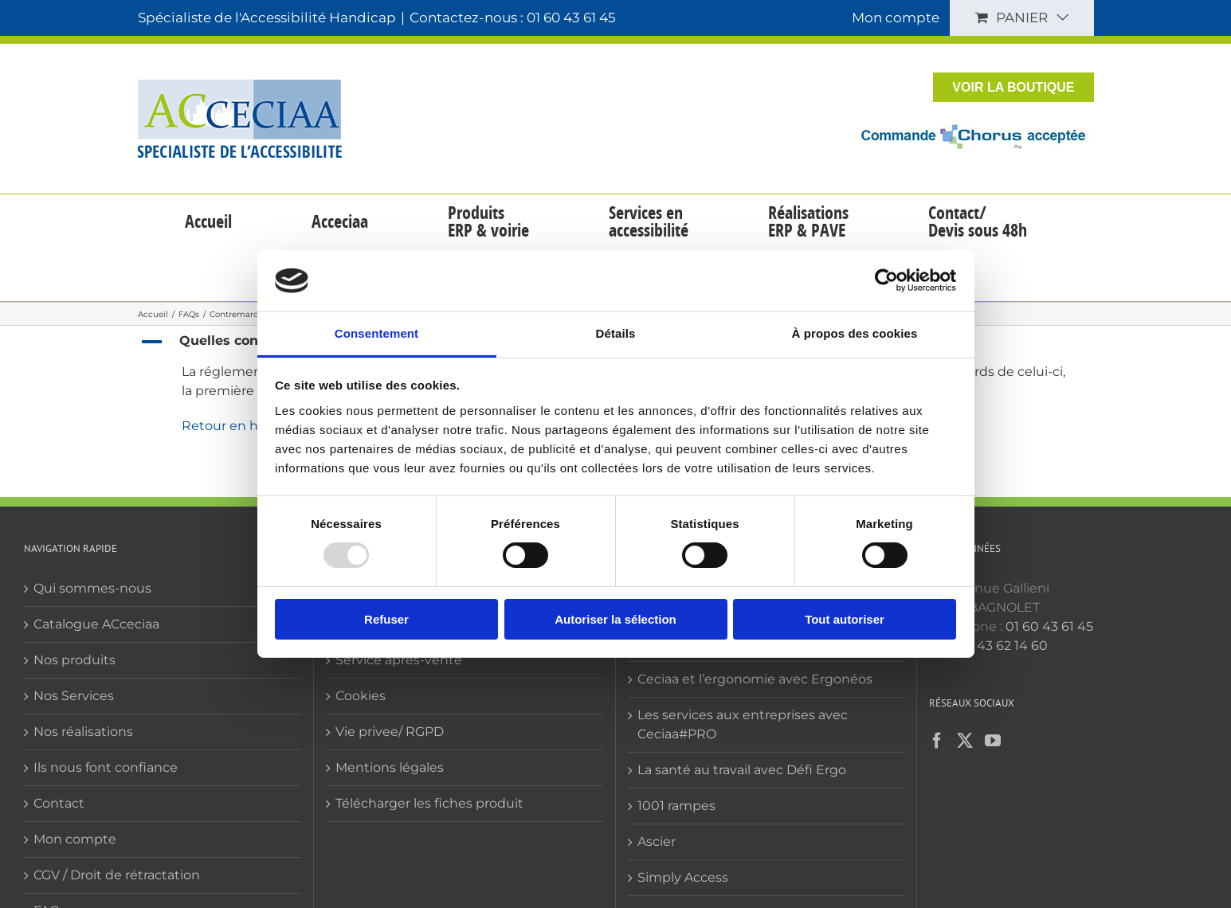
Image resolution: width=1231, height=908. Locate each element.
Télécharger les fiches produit (429, 803)
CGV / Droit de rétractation (116, 875)
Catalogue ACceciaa (96, 624)
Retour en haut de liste (255, 425)
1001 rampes (676, 805)
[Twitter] (965, 741)
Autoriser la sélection (615, 619)
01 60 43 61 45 (1049, 626)
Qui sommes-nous (92, 588)
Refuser (386, 619)
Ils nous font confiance (105, 767)
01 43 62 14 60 (1004, 645)
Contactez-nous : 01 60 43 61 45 (513, 17)
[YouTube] (993, 741)
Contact (58, 803)
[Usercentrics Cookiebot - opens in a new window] (886, 280)
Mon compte (74, 839)
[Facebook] (937, 741)
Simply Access (682, 877)
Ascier (656, 841)
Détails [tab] (616, 333)
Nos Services (73, 695)
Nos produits (74, 659)
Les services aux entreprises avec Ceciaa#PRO (742, 724)
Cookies (360, 695)
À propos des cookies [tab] (855, 333)
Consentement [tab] (376, 333)
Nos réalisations (83, 731)
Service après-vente (398, 659)
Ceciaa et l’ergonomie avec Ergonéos (754, 679)
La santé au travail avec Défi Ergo (741, 769)
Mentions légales (389, 767)
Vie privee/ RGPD (389, 731)
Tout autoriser (844, 619)
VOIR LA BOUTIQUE (1013, 87)
